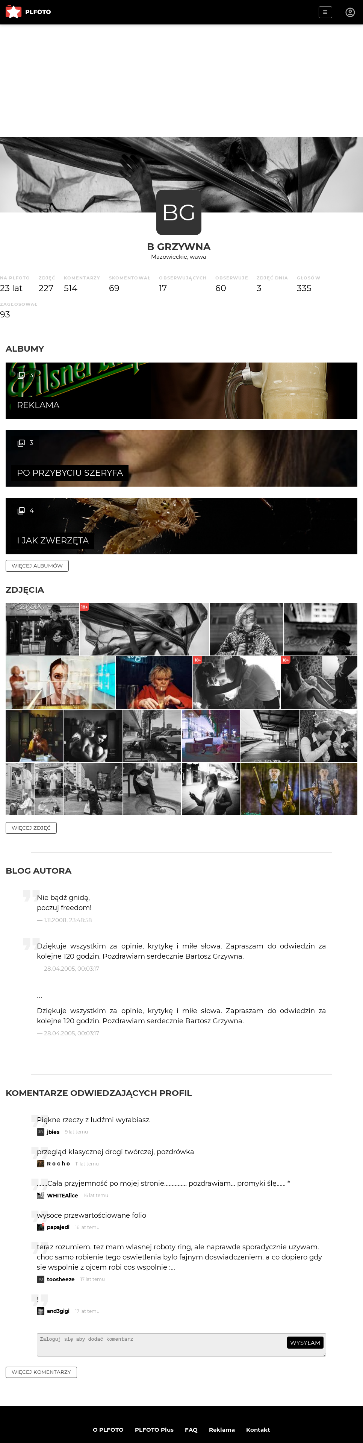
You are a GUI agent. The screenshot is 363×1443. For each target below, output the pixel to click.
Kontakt (258, 1381)
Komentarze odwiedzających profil (99, 1041)
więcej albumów (37, 498)
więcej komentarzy (41, 1324)
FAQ (191, 1381)
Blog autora (38, 819)
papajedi (58, 1176)
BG (179, 212)
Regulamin (147, 1405)
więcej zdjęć (31, 776)
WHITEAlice (62, 1144)
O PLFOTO (108, 1381)
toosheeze (61, 1228)
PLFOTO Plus (154, 1381)
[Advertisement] (181, 81)
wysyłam (305, 1291)
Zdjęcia (25, 522)
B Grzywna (179, 246)
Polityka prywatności (203, 1405)
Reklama (222, 1381)
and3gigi (58, 1259)
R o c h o (58, 1112)
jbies (53, 1080)
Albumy (25, 348)
